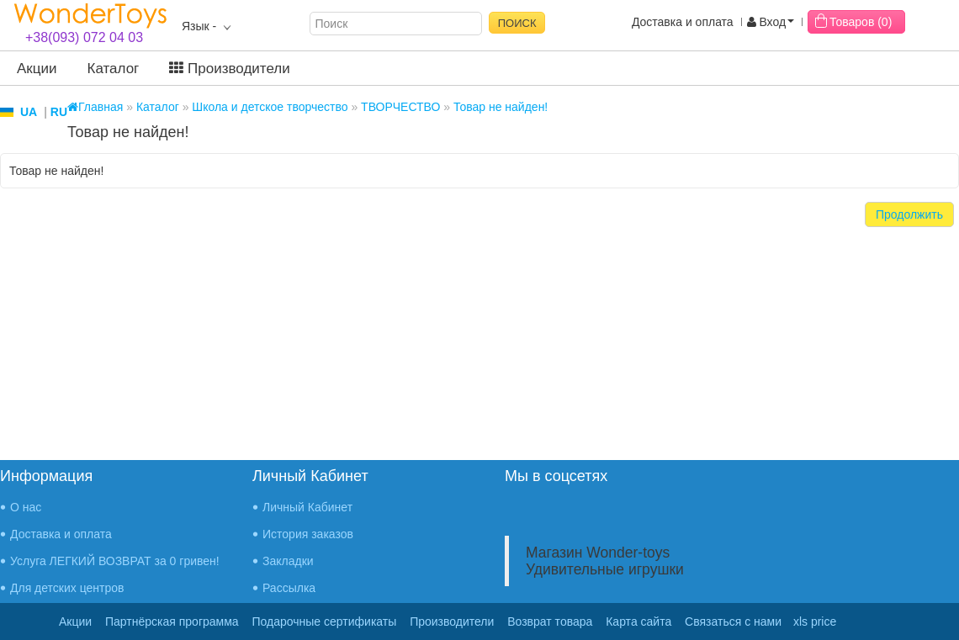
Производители (229, 69)
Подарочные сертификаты (324, 621)
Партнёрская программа (172, 621)
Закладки (288, 561)
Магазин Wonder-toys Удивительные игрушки (605, 561)
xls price (814, 621)
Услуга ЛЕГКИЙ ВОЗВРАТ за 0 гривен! (115, 561)
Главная (95, 107)
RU (58, 112)
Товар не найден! (500, 107)
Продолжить (909, 214)
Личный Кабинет (307, 507)
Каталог (113, 69)
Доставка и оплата (683, 22)
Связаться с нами (733, 621)
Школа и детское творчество (269, 107)
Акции (37, 69)
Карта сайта (638, 621)
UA (28, 112)
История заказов (307, 534)
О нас (25, 507)
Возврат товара (549, 621)
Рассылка (288, 588)
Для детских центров (67, 588)
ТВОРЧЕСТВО (400, 107)
